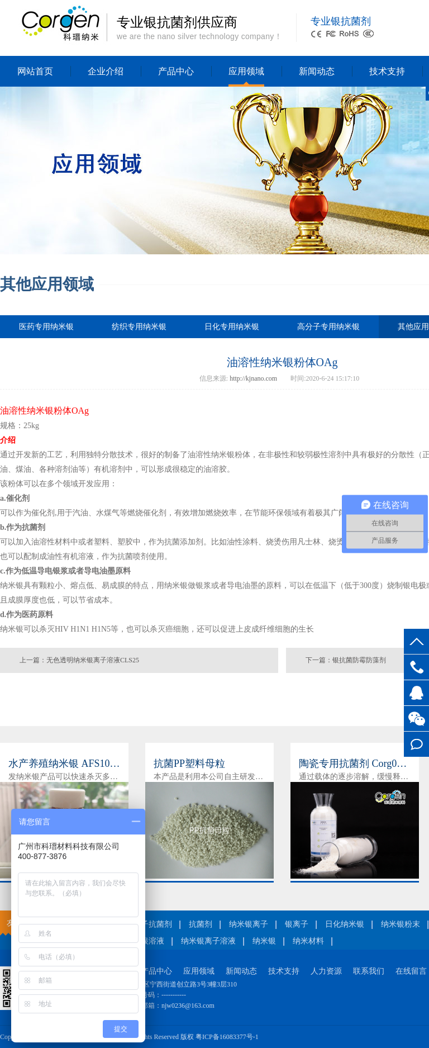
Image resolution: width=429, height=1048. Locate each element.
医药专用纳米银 (46, 327)
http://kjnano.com (253, 378)
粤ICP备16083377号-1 (227, 1037)
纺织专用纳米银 (139, 327)
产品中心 (176, 71)
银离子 (296, 924)
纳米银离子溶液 (208, 941)
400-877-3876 (416, 667)
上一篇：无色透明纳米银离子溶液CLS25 (79, 660)
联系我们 (368, 971)
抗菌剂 (200, 924)
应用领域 (246, 71)
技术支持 (387, 71)
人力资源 (326, 971)
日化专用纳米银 (231, 327)
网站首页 (35, 71)
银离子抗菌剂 (148, 924)
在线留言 (416, 744)
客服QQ (416, 692)
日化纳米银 (344, 924)
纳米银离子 (248, 924)
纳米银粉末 (400, 924)
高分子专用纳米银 (328, 327)
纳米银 (264, 941)
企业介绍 (105, 71)
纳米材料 (308, 941)
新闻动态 (317, 71)
